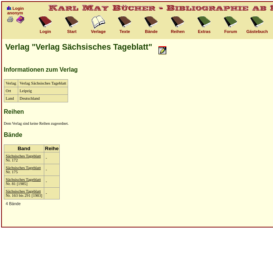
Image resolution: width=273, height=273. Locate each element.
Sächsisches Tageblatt (23, 156)
